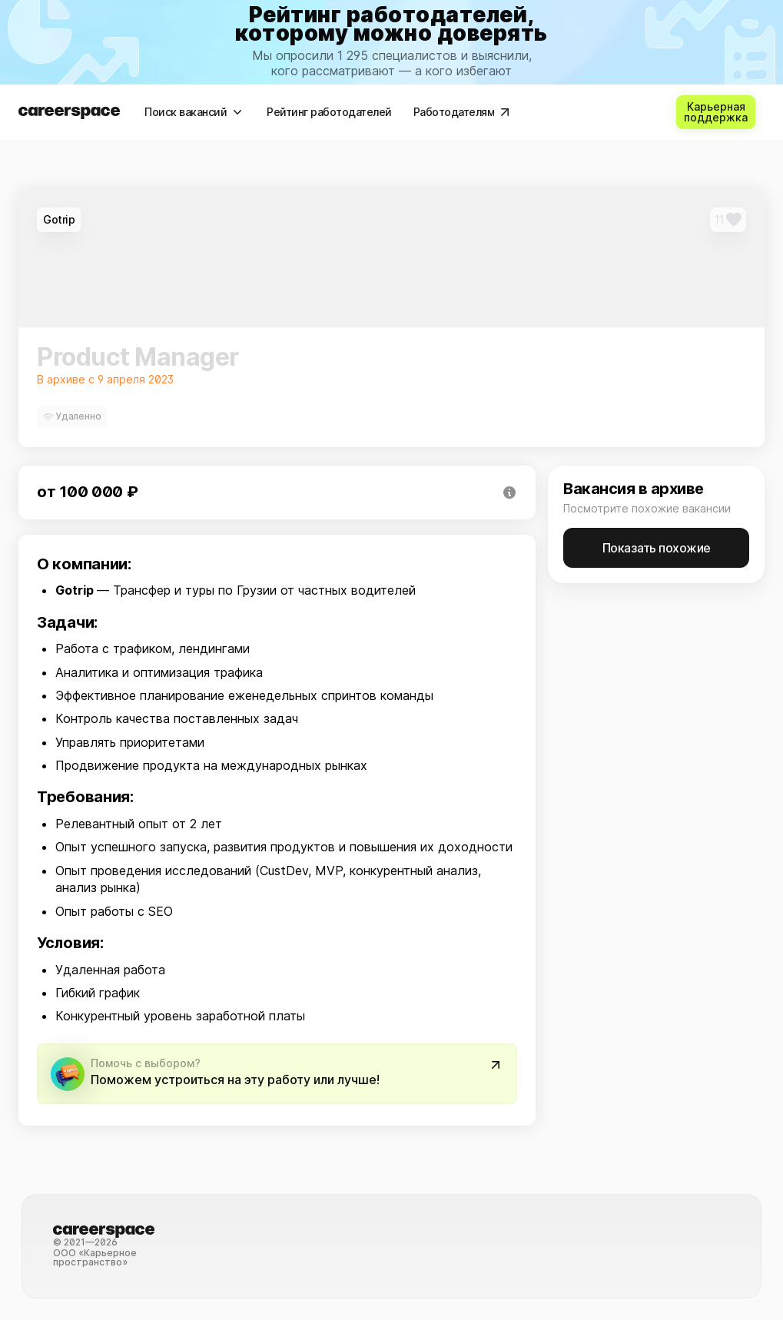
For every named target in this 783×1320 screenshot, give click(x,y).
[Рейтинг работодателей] (327, 112)
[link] (391, 42)
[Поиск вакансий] (193, 112)
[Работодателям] (462, 112)
